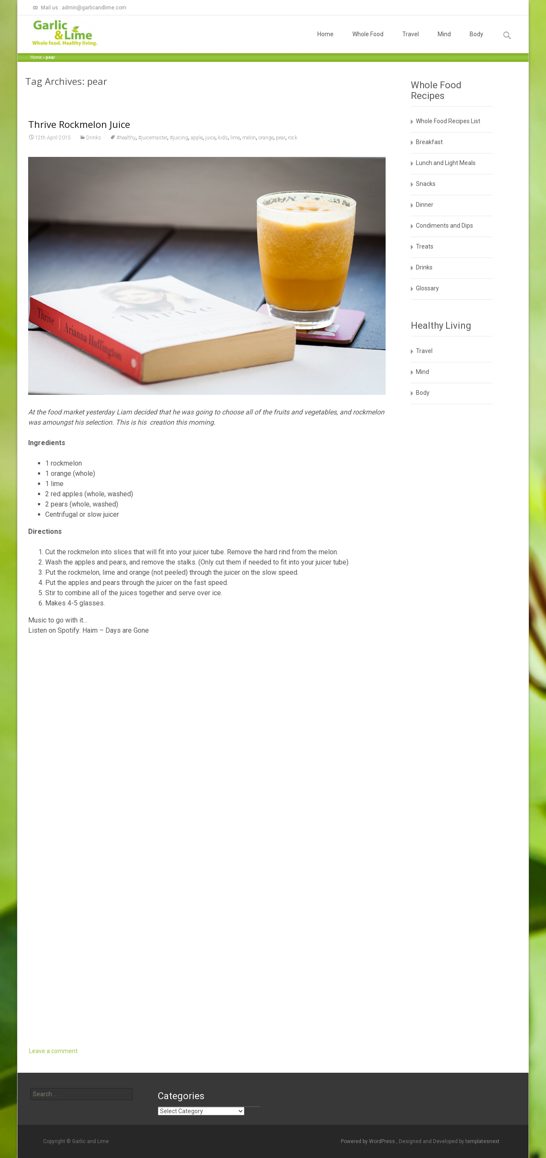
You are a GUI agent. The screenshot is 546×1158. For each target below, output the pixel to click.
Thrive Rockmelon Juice (79, 124)
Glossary (427, 288)
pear (280, 138)
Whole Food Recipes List (448, 121)
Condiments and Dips (444, 225)
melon (249, 138)
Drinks (93, 138)
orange (265, 138)
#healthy (126, 138)
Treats (424, 246)
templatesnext (482, 1141)
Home (325, 42)
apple (197, 138)
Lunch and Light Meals (446, 162)
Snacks (426, 183)
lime (235, 138)
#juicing (179, 138)
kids (223, 138)
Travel (410, 42)
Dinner (424, 204)
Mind (444, 42)
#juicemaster (152, 138)
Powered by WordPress (368, 1141)
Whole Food (367, 42)
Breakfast (429, 142)
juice (210, 138)
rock (292, 138)
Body (476, 42)
